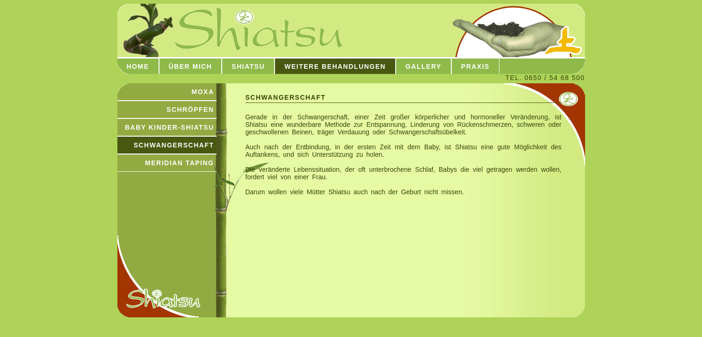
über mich (190, 66)
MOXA (203, 91)
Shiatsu (248, 66)
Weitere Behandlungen (335, 66)
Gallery (423, 66)
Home (138, 66)
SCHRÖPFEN (190, 109)
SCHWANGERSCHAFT (174, 145)
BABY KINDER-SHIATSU (169, 127)
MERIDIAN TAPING (179, 163)
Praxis (475, 66)
